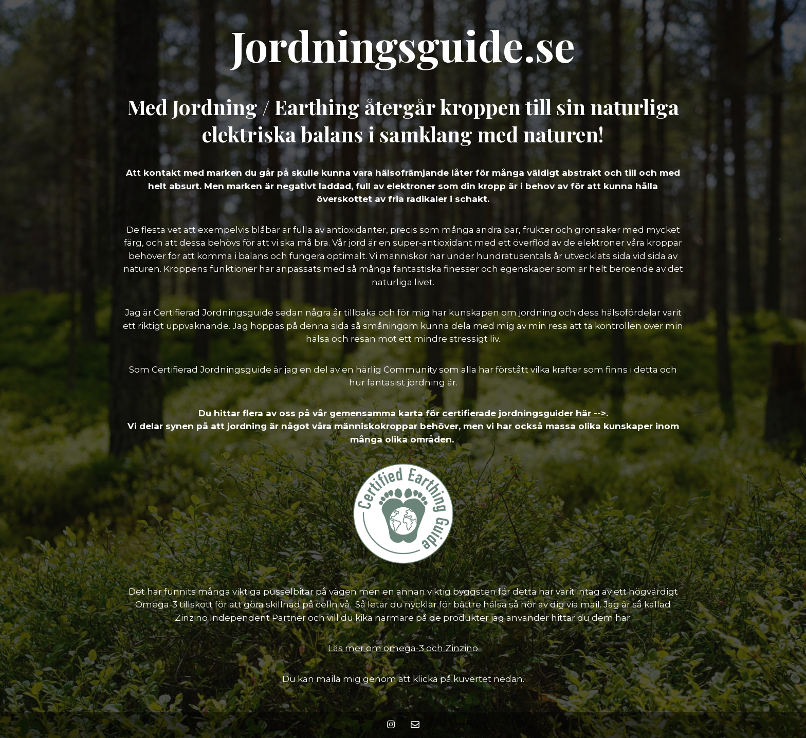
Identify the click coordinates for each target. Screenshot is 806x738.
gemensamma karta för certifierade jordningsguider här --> (467, 413)
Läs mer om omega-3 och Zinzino (403, 648)
